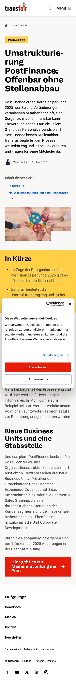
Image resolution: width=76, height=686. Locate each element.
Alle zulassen (38, 367)
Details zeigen (53, 355)
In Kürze (14, 186)
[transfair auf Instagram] (46, 673)
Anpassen (38, 379)
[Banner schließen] (70, 304)
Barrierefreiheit (13, 649)
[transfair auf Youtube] (17, 673)
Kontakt (10, 627)
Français (39, 661)
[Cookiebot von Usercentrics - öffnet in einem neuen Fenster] (48, 304)
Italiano (51, 661)
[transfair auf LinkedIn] (36, 673)
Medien (10, 617)
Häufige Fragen (15, 597)
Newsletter (13, 637)
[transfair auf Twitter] (26, 673)
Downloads (13, 607)
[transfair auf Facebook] (7, 673)
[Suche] (49, 8)
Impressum (48, 649)
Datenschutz (31, 649)
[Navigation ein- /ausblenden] (64, 8)
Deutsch (26, 661)
